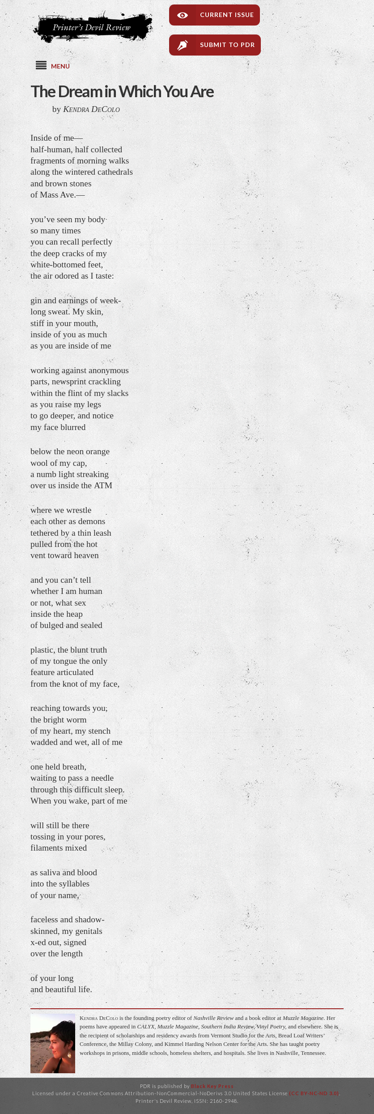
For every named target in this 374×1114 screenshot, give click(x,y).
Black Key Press (212, 1086)
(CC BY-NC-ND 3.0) (314, 1093)
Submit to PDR (227, 44)
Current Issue (227, 14)
